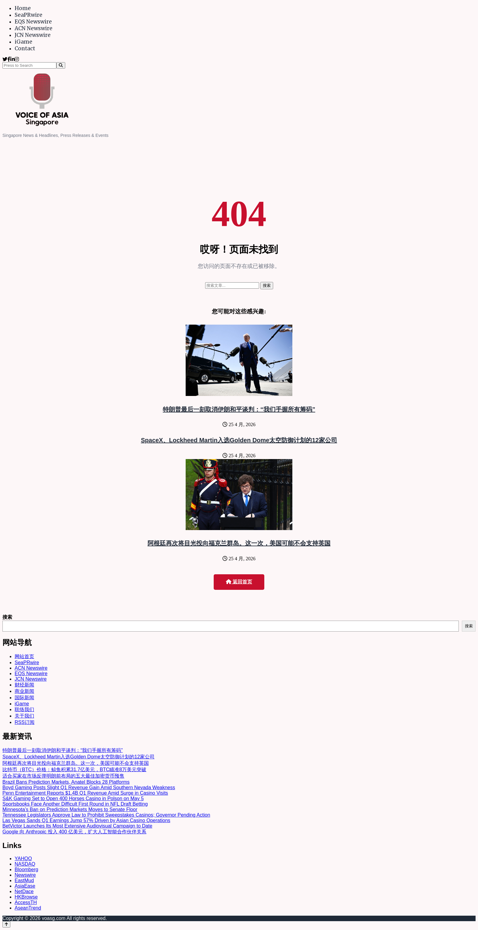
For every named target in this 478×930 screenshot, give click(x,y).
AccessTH (26, 902)
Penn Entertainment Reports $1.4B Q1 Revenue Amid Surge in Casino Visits (85, 793)
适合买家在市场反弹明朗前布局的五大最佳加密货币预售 (63, 776)
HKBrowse (26, 897)
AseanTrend (28, 907)
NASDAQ (25, 864)
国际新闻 (24, 697)
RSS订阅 (24, 722)
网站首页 (24, 656)
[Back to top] (6, 924)
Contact (25, 48)
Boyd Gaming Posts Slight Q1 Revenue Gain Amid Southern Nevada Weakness (88, 787)
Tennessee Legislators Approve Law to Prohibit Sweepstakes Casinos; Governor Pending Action (106, 815)
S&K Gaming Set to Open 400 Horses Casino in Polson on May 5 (73, 798)
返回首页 (239, 581)
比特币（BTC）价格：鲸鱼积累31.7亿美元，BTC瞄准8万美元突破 (74, 769)
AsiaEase (25, 886)
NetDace (24, 891)
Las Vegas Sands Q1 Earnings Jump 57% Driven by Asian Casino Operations (86, 820)
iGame (23, 41)
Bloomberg (26, 869)
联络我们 (24, 709)
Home (23, 8)
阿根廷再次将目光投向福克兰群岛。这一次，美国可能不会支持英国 (239, 543)
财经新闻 (24, 684)
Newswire (25, 875)
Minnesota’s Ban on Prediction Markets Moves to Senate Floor (69, 809)
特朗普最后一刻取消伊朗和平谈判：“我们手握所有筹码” (239, 409)
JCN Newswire (33, 35)
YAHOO (23, 858)
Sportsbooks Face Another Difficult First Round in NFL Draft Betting (75, 804)
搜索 (7, 617)
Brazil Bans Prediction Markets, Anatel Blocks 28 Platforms (66, 782)
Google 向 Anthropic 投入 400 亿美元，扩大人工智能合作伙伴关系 (74, 831)
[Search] (60, 65)
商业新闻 (24, 691)
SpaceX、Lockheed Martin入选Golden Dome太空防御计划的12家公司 (239, 440)
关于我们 (24, 715)
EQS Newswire (33, 21)
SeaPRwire (28, 15)
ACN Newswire (33, 28)
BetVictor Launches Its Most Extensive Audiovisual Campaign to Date (77, 825)
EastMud (24, 880)
